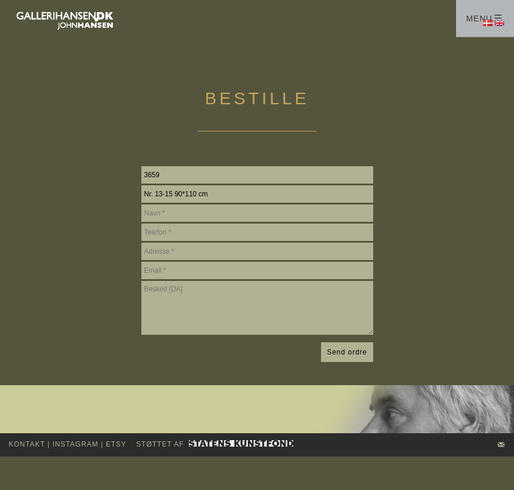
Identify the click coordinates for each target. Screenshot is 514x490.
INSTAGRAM (75, 444)
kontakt (27, 444)
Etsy (116, 444)
